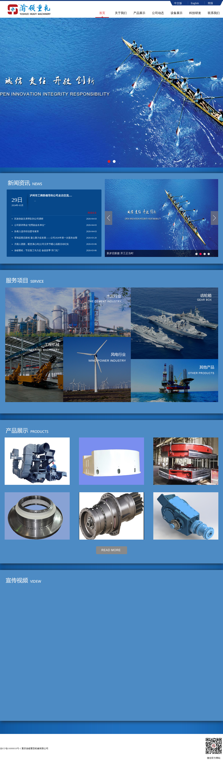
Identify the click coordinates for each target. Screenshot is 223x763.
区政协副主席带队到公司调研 (28, 218)
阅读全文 (92, 212)
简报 (210, 3)
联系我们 (214, 13)
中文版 (178, 3)
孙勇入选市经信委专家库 (26, 231)
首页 (102, 13)
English (195, 3)
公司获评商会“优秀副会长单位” (29, 225)
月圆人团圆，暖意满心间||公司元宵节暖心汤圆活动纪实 (41, 244)
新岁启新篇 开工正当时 (120, 253)
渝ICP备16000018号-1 (10, 748)
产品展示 (139, 13)
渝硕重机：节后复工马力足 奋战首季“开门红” (36, 250)
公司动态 (158, 13)
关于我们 (121, 13)
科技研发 (195, 13)
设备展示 (176, 13)
